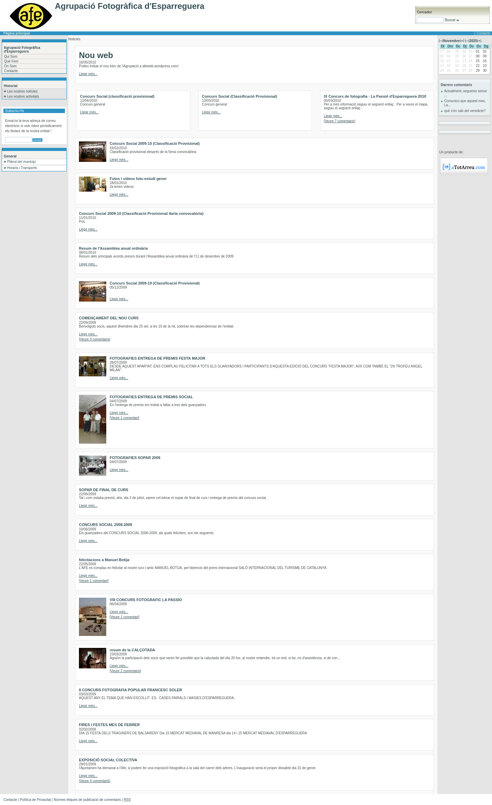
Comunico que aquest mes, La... (465, 103)
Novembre (451, 41)
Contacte (483, 33)
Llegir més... (88, 74)
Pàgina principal (16, 33)
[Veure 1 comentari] (124, 418)
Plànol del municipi (21, 162)
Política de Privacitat (35, 800)
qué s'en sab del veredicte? (465, 111)
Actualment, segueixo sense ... (465, 93)
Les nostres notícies (22, 91)
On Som (10, 66)
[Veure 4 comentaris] (94, 781)
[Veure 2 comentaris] (125, 671)
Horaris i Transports (22, 168)
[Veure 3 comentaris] (94, 339)
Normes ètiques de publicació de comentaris (87, 800)
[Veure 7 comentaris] (339, 121)
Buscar (451, 20)
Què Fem (11, 61)
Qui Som (10, 56)
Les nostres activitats (23, 96)
